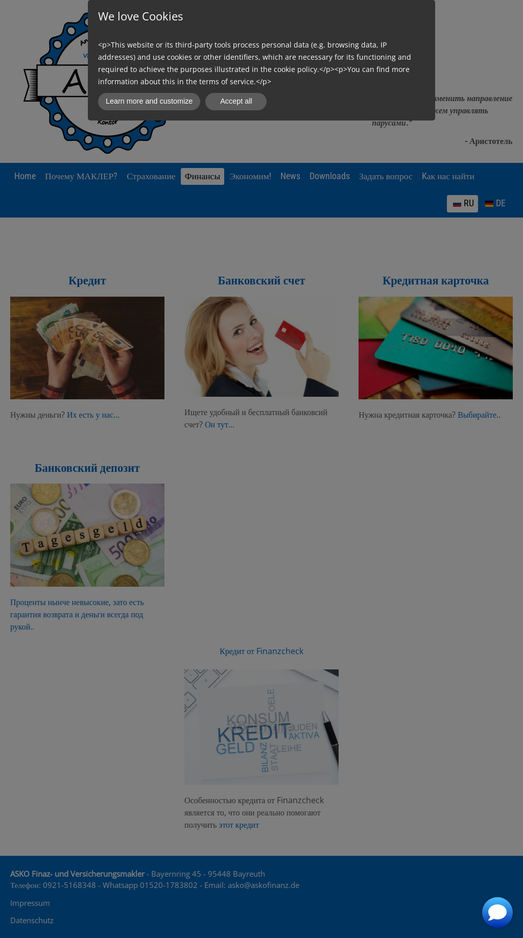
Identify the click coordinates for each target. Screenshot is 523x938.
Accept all (236, 101)
